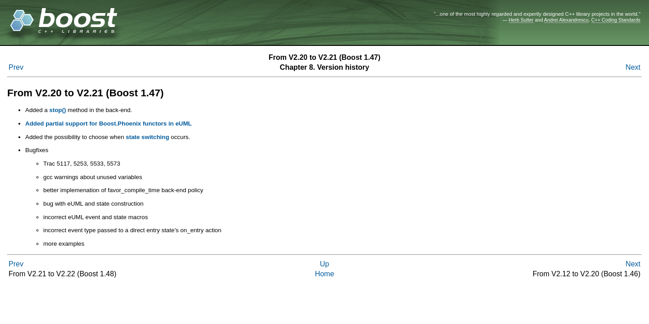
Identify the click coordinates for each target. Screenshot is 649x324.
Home (324, 274)
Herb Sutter (521, 19)
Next (633, 67)
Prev (16, 67)
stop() (57, 110)
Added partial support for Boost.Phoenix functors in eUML (108, 123)
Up (324, 264)
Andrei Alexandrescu (566, 19)
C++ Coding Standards (615, 19)
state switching (147, 137)
